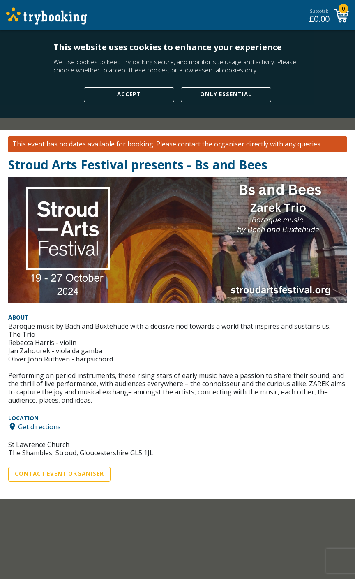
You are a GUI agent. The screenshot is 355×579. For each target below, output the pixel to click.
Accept (129, 94)
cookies (87, 62)
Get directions (39, 426)
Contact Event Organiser (59, 473)
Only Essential (226, 94)
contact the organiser (211, 144)
